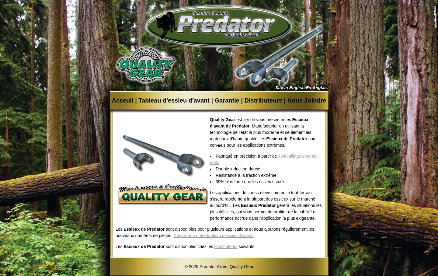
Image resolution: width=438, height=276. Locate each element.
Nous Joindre (306, 100)
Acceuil (122, 100)
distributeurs (226, 246)
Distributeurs (263, 100)
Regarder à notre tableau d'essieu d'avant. (214, 235)
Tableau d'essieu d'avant (174, 100)
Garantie (227, 100)
